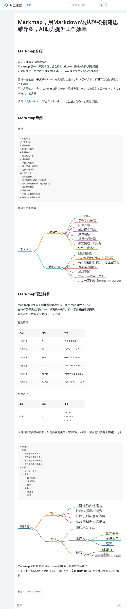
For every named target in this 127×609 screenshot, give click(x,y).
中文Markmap (32, 101)
